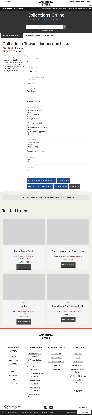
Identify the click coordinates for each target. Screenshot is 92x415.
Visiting (13, 356)
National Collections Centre (77, 8)
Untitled (24, 306)
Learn (13, 367)
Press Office (78, 361)
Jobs (78, 357)
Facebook (56, 365)
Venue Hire (13, 383)
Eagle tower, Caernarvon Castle (68, 306)
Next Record (50, 35)
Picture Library (78, 365)
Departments (46, 8)
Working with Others (78, 376)
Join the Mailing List (56, 361)
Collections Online (59, 8)
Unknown (31, 256)
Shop (13, 379)
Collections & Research (12, 8)
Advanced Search (46, 31)
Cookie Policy (48, 412)
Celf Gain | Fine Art (61, 186)
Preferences (71, 412)
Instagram (56, 369)
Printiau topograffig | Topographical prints (41, 180)
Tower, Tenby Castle (24, 251)
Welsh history (74, 186)
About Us (77, 353)
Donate (71, 2)
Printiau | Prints (64, 180)
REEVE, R (7, 51)
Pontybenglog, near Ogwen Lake (68, 251)
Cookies (78, 387)
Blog (13, 371)
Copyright (78, 391)
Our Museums (6, 2)
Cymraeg (88, 2)
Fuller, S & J (31, 311)
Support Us (13, 375)
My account (79, 2)
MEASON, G (23, 256)
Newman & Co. (70, 256)
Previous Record (33, 35)
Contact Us (56, 353)
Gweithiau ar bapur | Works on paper (39, 186)
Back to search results (12, 35)
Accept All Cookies (84, 412)
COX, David (8, 48)
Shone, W (79, 256)
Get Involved (56, 357)
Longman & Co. (74, 311)
